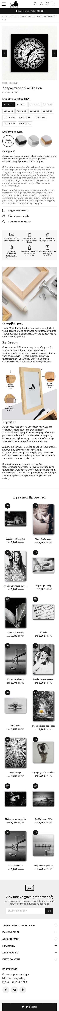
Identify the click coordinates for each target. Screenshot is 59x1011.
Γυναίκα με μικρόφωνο (43, 679)
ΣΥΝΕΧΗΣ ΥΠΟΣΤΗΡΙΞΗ (29, 251)
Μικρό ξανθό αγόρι (43, 539)
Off (39, 11)
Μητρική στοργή (43, 586)
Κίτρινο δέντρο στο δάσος (43, 726)
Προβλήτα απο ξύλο (43, 819)
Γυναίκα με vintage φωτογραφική (18, 586)
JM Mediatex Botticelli (16, 328)
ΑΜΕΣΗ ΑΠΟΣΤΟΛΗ (29, 238)
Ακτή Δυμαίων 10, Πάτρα (17, 974)
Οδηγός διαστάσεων (18, 211)
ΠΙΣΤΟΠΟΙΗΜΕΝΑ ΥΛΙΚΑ (47, 251)
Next (54, 53)
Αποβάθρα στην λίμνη (43, 866)
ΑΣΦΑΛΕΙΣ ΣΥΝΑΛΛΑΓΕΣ (11, 252)
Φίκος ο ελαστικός (15, 633)
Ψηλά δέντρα (15, 773)
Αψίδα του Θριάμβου (15, 539)
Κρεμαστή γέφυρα (15, 679)
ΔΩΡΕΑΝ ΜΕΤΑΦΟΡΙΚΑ (11, 238)
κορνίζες (43, 426)
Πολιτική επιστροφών (18, 216)
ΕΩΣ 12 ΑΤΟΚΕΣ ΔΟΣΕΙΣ (47, 238)
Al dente (43, 632)
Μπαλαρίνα (15, 726)
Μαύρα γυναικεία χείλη (15, 819)
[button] (4, 4)
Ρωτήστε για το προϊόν (19, 222)
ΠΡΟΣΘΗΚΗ (29, 1007)
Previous (4, 53)
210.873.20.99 (29, 255)
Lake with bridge (15, 866)
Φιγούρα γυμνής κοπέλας (43, 772)
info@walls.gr (19, 978)
